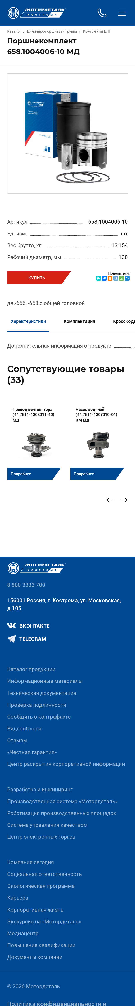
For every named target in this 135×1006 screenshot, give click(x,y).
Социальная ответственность (44, 874)
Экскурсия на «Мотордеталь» (44, 922)
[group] (36, 440)
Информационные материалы (45, 681)
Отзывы (17, 740)
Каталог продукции (31, 669)
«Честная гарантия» (32, 752)
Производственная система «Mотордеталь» (62, 801)
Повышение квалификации (41, 945)
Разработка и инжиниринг (40, 789)
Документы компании (34, 957)
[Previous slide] (109, 500)
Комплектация (79, 321)
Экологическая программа (41, 886)
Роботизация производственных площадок (61, 813)
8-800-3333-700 (26, 585)
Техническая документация (41, 693)
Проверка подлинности (36, 705)
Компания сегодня (30, 862)
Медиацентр (23, 933)
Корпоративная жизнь (35, 910)
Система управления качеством (47, 825)
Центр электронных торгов (41, 837)
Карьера (17, 898)
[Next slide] (124, 500)
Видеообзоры (24, 729)
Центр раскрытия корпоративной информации (66, 764)
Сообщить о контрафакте (39, 717)
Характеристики (28, 321)
